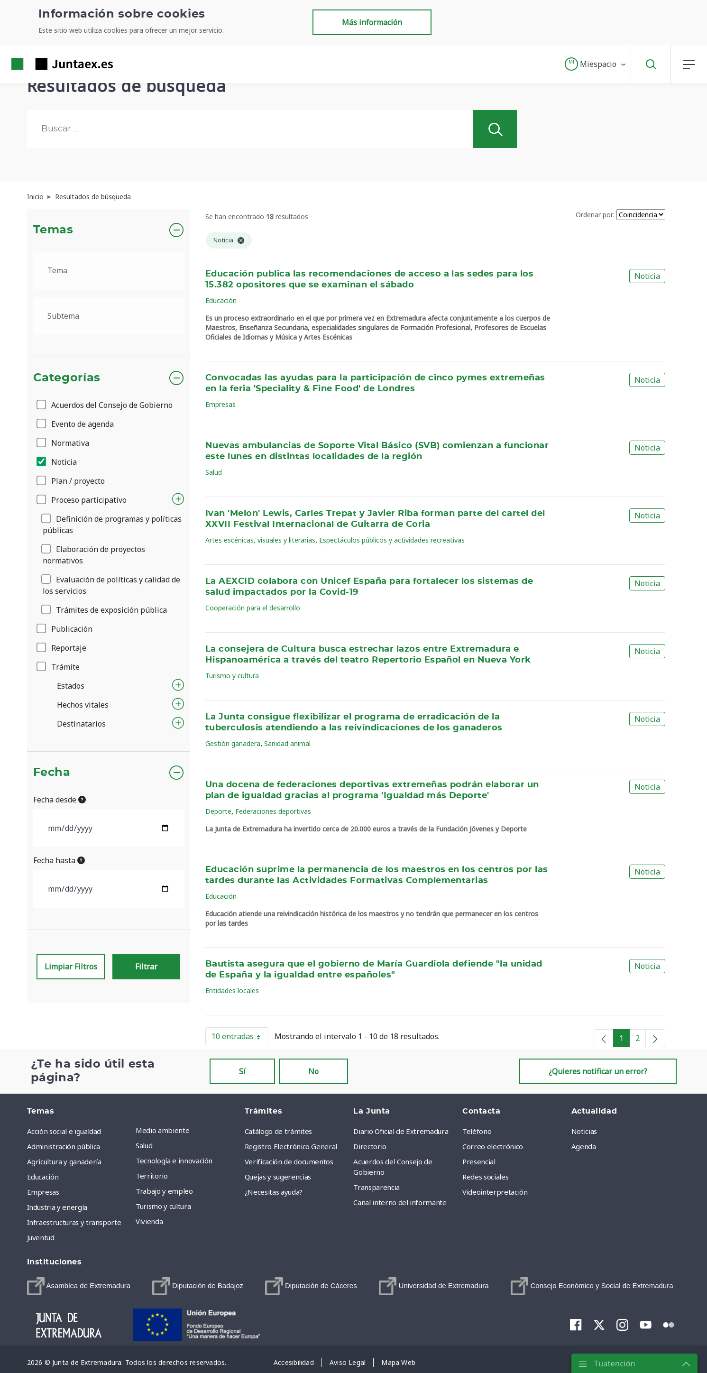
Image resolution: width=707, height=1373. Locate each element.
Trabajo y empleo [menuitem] (164, 1191)
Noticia (57, 462)
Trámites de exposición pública (105, 610)
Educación (221, 300)
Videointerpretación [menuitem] (494, 1192)
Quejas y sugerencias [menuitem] (278, 1176)
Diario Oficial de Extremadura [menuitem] (400, 1131)
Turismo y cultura (232, 675)
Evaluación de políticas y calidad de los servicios (111, 585)
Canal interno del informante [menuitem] (399, 1202)
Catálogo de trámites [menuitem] (278, 1131)
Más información (372, 22)
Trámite (59, 667)
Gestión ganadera (232, 743)
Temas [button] (53, 230)
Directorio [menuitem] (369, 1146)
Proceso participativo (82, 500)
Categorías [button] (67, 378)
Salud (213, 472)
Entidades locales (232, 990)
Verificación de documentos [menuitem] (289, 1161)
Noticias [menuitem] (584, 1131)
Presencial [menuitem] (479, 1161)
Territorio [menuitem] (152, 1175)
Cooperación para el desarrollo (252, 607)
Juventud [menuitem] (41, 1237)
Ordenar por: (595, 214)
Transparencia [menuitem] (376, 1187)
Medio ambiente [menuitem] (162, 1130)
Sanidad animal (287, 743)
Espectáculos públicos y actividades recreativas (392, 539)
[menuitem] (79, 1286)
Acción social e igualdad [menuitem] (64, 1131)
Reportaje (62, 648)
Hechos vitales (83, 705)
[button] (596, 64)
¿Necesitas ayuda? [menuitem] (274, 1192)
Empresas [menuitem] (43, 1192)
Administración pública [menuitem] (63, 1146)
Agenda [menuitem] (583, 1146)
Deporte (218, 811)
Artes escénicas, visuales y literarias (260, 539)
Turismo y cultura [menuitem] (163, 1206)
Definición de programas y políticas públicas (112, 524)
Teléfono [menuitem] (476, 1131)
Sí (242, 1071)
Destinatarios (81, 724)
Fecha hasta (59, 860)
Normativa (63, 443)
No (313, 1071)
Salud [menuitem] (144, 1145)
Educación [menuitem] (43, 1176)
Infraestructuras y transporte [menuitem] (74, 1222)
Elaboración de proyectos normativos (94, 555)
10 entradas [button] (239, 1038)
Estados (70, 686)
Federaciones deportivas (273, 811)
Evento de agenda (76, 424)
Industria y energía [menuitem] (57, 1207)
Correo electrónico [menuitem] (492, 1146)
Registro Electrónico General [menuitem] (291, 1146)
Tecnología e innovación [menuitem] (174, 1160)
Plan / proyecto (71, 481)
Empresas (220, 404)
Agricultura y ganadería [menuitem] (64, 1161)
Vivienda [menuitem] (149, 1221)
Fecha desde (59, 799)
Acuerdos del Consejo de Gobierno (105, 405)
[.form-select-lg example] (108, 270)
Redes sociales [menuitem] (485, 1176)
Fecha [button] (52, 772)
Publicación (65, 629)
